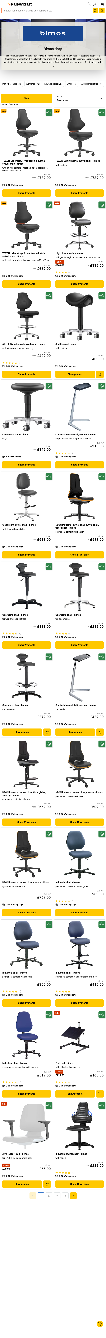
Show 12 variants (79, 822)
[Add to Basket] (100, 374)
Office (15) (72, 84)
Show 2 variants (79, 284)
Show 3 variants (79, 193)
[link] (49, 1195)
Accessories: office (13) (91, 84)
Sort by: (60, 96)
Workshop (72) (33, 84)
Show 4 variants (26, 193)
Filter (26, 98)
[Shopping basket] (102, 4)
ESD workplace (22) (53, 84)
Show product (75, 374)
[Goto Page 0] (32, 1195)
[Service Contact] (100, 1324)
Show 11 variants (79, 554)
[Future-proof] (49, 112)
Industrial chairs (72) (11, 84)
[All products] (2, 4)
